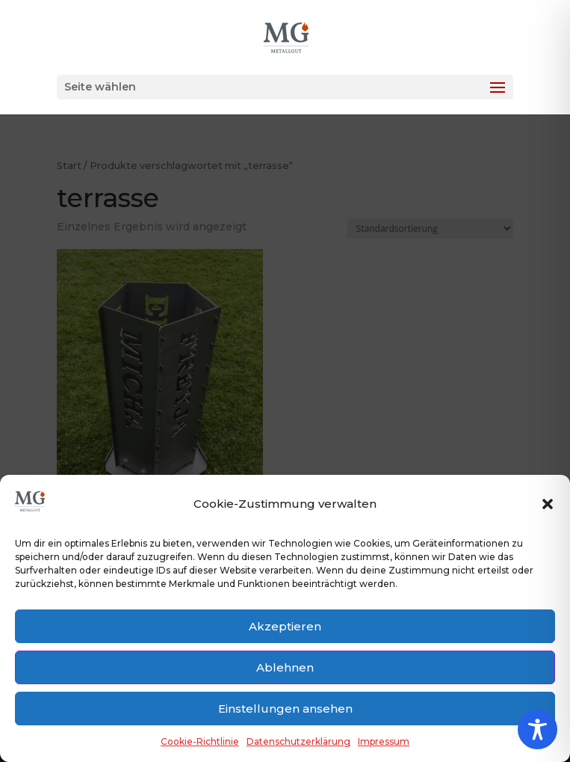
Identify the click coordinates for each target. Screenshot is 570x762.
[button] (547, 504)
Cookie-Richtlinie (200, 741)
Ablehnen (285, 667)
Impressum (383, 741)
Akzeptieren (285, 626)
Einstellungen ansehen (285, 708)
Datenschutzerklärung (298, 741)
